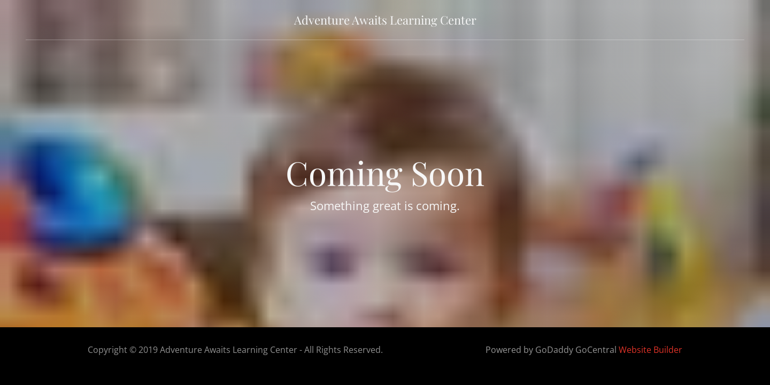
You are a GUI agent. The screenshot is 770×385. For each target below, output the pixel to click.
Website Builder (650, 350)
